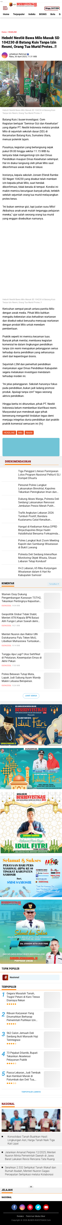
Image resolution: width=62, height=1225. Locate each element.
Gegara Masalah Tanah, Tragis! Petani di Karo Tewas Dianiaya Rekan (23, 997)
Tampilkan (54, 584)
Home (6, 14)
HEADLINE (12, 32)
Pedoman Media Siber (35, 1216)
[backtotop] (31, 1188)
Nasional (14, 977)
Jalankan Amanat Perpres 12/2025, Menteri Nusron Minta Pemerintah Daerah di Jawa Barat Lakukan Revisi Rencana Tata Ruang (30, 1156)
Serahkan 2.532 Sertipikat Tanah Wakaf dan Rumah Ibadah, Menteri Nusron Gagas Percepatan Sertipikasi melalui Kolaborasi (30, 1171)
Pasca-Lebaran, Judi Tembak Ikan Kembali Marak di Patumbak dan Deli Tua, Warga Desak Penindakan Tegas (24, 1076)
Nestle (29, 432)
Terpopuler (19, 14)
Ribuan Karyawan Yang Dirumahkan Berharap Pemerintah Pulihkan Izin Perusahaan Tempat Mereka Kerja (23, 1017)
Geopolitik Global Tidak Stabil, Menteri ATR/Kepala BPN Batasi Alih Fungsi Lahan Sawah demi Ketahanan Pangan (20, 618)
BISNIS (43, 14)
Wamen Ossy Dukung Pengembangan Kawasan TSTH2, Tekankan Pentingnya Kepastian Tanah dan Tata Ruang (21, 598)
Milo (20, 432)
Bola (52, 14)
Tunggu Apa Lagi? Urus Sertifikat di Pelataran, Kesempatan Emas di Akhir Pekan (22, 658)
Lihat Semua (31, 696)
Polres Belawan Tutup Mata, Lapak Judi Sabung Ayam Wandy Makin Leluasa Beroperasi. (21, 678)
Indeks (31, 14)
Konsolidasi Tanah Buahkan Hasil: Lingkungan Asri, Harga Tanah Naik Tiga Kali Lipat (31, 1140)
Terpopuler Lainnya (31, 1092)
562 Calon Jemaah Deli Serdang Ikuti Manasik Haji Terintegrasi (22, 1036)
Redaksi (20, 1216)
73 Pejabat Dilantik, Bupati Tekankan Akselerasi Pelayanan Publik (22, 1056)
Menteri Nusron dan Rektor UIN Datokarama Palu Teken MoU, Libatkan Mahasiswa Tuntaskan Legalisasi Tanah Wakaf (20, 638)
